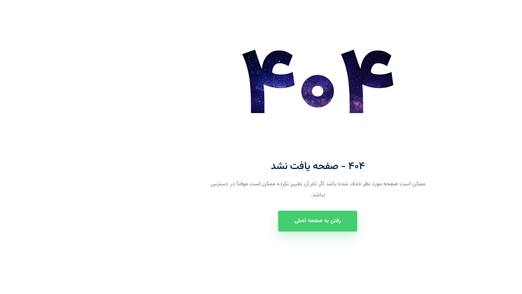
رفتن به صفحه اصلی (261, 220)
